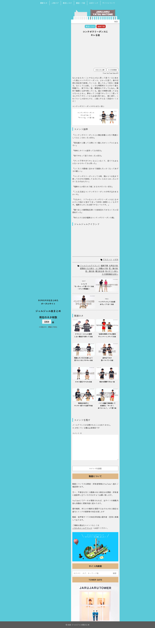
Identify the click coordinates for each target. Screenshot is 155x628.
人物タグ (55, 3)
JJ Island (95, 549)
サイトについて (108, 3)
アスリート (107, 259)
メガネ (115, 259)
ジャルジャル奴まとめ (48, 311)
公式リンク (93, 3)
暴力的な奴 (99, 271)
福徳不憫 (104, 265)
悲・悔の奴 (113, 268)
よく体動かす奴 (101, 268)
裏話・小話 (80, 3)
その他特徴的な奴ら (110, 274)
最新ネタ (43, 3)
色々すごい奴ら (111, 271)
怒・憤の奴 (89, 271)
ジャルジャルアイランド (90, 265)
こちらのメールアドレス (82, 528)
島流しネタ (67, 3)
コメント (77, 433)
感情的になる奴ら (87, 268)
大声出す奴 (113, 265)
